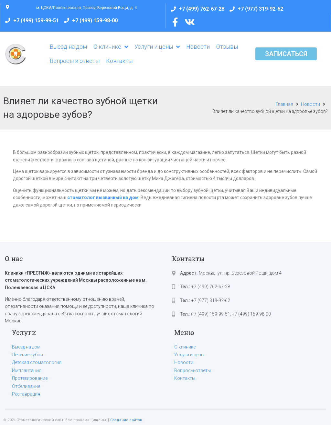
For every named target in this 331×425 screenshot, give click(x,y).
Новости (310, 104)
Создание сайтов (126, 420)
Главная (284, 104)
